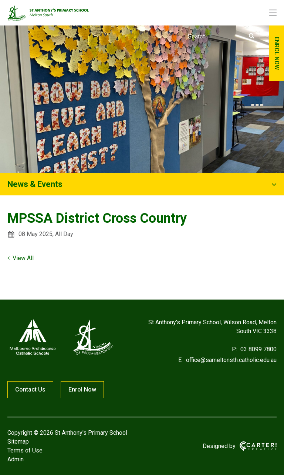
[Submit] (251, 35)
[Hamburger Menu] (273, 13)
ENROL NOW (276, 53)
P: (234, 349)
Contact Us (30, 389)
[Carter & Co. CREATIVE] (258, 446)
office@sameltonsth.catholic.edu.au (231, 359)
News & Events (34, 184)
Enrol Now (82, 389)
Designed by (219, 446)
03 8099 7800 (258, 349)
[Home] (61, 354)
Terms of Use (25, 450)
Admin (15, 459)
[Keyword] (221, 36)
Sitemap (18, 441)
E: (180, 359)
